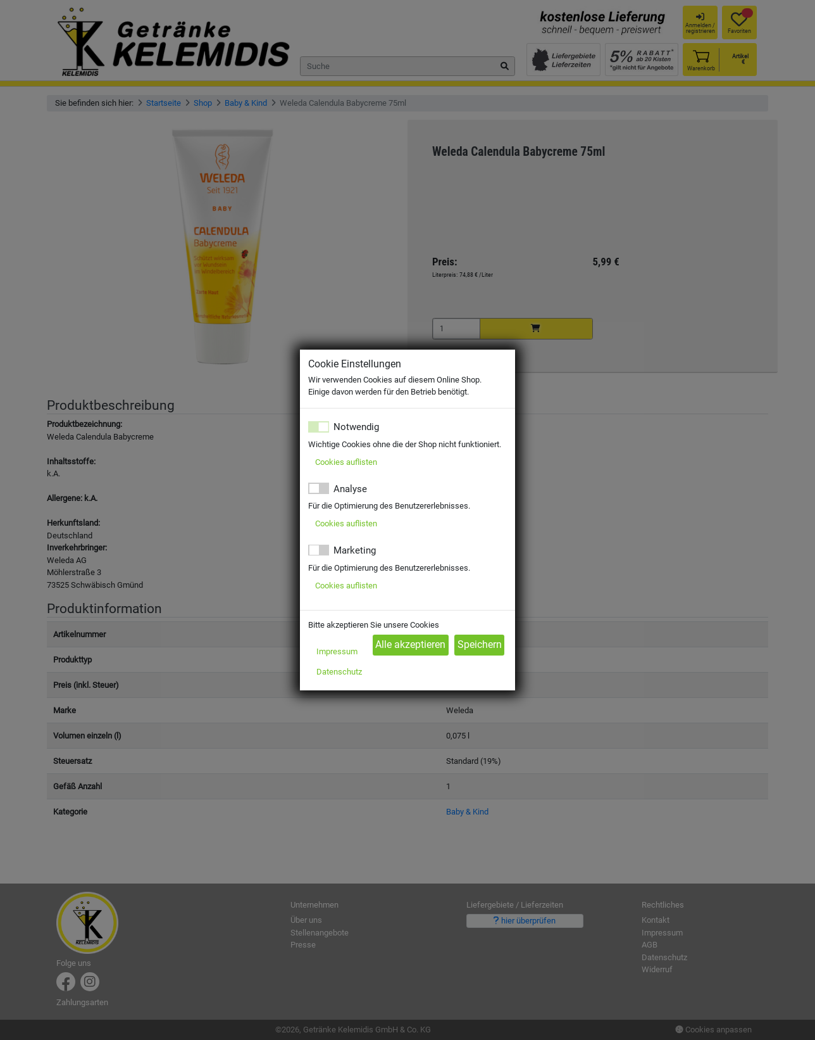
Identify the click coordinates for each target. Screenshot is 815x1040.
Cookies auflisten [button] (346, 462)
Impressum (337, 651)
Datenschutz (339, 671)
